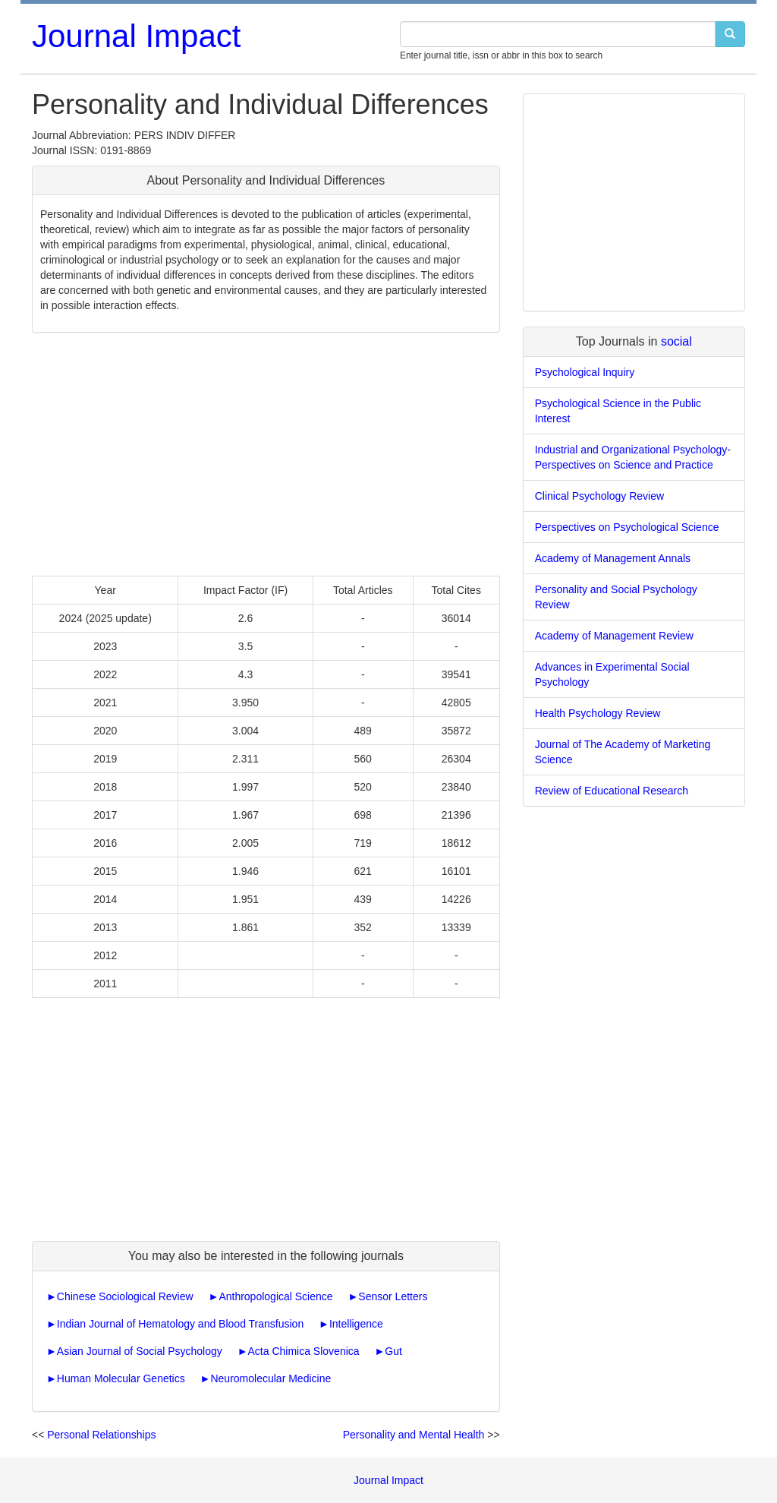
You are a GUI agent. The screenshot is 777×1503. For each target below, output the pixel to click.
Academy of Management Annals (612, 558)
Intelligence (356, 1324)
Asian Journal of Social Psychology (139, 1351)
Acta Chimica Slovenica (304, 1351)
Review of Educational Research (611, 791)
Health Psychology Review (598, 713)
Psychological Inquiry (585, 372)
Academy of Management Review (614, 636)
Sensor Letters (392, 1296)
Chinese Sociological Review (125, 1296)
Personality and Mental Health (414, 1435)
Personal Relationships (101, 1435)
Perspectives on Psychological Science (627, 527)
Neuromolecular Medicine (270, 1378)
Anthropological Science (275, 1296)
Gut (393, 1351)
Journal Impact (136, 36)
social (676, 341)
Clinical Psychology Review (599, 496)
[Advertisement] (266, 454)
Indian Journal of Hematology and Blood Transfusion (180, 1324)
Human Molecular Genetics (121, 1378)
